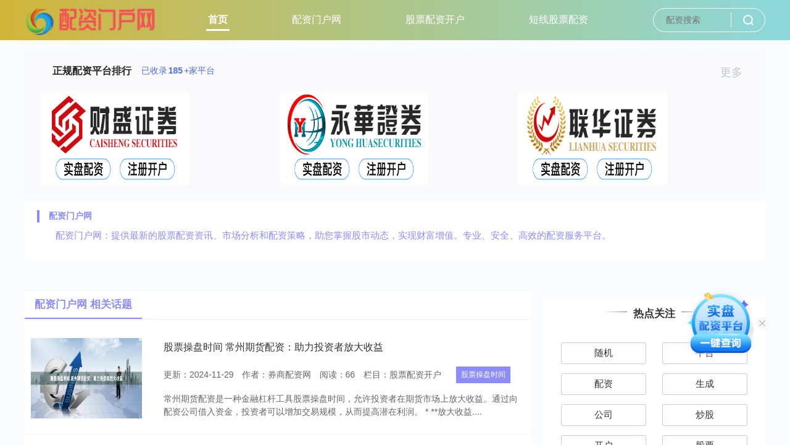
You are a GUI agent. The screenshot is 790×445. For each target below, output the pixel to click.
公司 (603, 414)
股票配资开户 (435, 19)
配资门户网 (316, 19)
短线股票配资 (558, 19)
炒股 (705, 414)
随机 (603, 352)
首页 (218, 19)
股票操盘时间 (483, 374)
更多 (736, 72)
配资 (603, 383)
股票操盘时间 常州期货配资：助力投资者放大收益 (273, 347)
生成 (705, 383)
